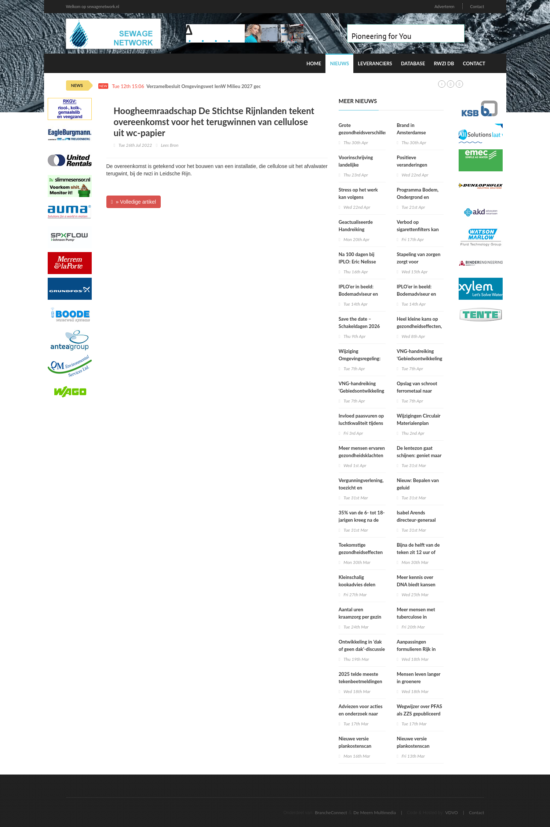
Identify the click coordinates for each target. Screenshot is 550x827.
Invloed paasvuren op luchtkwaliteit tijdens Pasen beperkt (361, 423)
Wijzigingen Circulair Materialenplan (418, 419)
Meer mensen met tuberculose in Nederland (416, 616)
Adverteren (444, 6)
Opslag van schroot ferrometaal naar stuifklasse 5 (417, 390)
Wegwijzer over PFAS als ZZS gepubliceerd (419, 710)
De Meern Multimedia (374, 812)
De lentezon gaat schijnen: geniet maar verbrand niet (419, 455)
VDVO (451, 812)
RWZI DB (444, 63)
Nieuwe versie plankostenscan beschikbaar (355, 746)
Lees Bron (169, 145)
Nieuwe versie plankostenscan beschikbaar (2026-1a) (420, 746)
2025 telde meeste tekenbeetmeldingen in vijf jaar (360, 681)
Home (313, 63)
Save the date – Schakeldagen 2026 (359, 322)
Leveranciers (375, 63)
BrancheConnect (331, 812)
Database (413, 63)
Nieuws (339, 63)
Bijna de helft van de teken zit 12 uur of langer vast (418, 552)
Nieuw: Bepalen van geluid (418, 484)
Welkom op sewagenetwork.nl (92, 6)
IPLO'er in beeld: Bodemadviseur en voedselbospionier (358, 294)
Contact (477, 6)
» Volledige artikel (133, 202)
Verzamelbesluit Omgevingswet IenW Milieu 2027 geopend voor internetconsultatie (235, 86)
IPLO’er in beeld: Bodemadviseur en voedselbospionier (416, 294)
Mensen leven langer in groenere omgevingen (418, 681)
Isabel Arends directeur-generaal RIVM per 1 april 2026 (420, 520)
